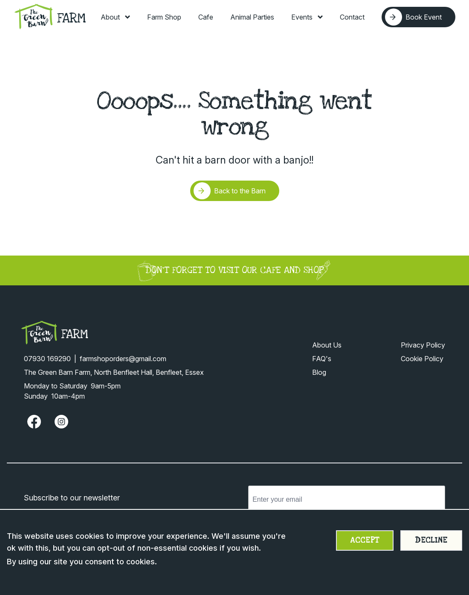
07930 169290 (47, 358)
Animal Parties (252, 17)
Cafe (205, 17)
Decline (431, 540)
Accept (364, 540)
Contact (352, 17)
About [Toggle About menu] (115, 17)
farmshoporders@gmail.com (123, 358)
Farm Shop (164, 17)
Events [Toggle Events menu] (307, 17)
